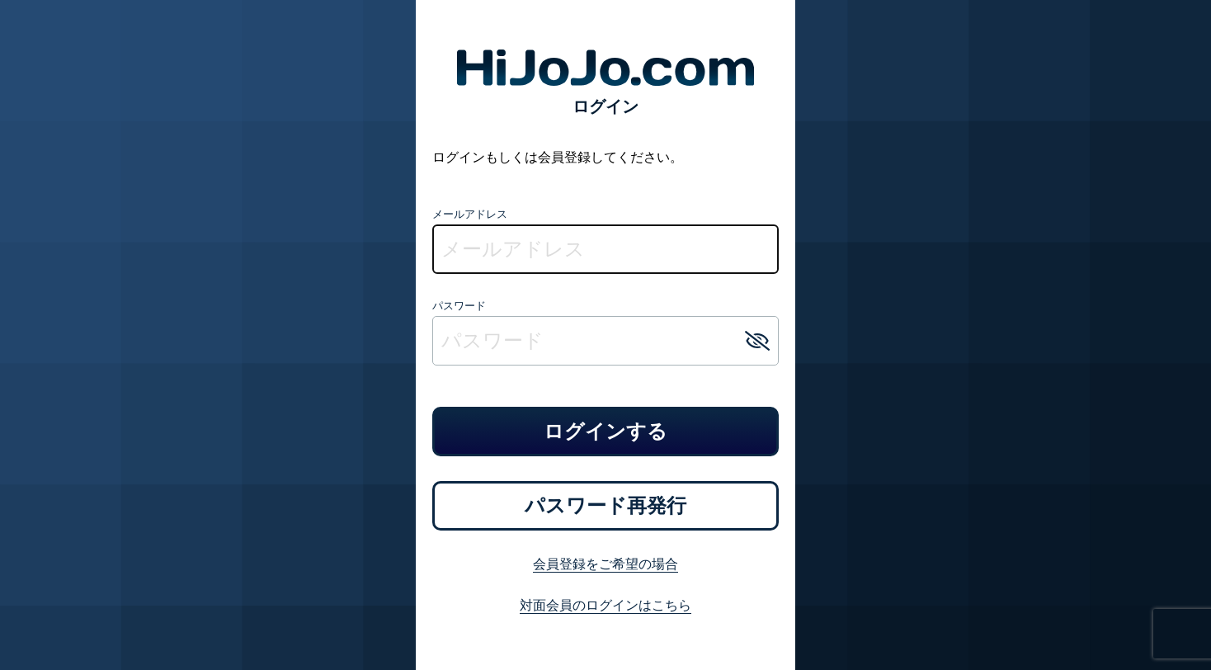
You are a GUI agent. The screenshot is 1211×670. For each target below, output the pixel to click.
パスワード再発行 (605, 505)
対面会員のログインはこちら (605, 604)
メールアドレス (469, 213)
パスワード (459, 305)
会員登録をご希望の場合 (605, 563)
